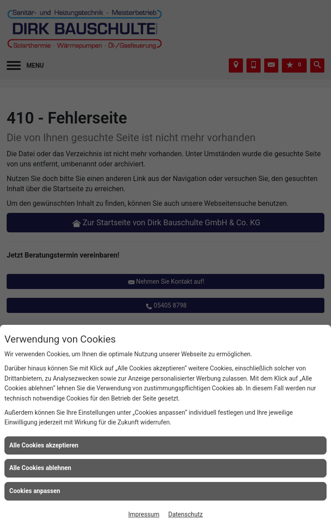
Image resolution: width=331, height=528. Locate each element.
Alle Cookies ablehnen (40, 467)
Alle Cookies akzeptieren (43, 445)
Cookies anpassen (34, 490)
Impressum (143, 514)
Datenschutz (185, 514)
